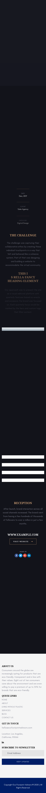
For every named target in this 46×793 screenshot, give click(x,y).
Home (4, 699)
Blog (4, 714)
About (5, 703)
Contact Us (7, 717)
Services (6, 710)
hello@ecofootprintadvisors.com (17, 727)
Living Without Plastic (12, 707)
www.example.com (23, 534)
